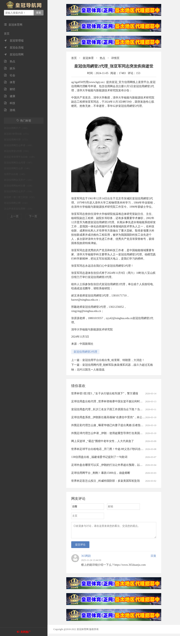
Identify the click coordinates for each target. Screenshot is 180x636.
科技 (9, 103)
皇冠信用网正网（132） (16, 203)
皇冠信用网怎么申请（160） (19, 145)
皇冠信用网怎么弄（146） (17, 168)
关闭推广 (25, 631)
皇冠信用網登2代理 (85, 351)
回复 (153, 558)
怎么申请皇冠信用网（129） (19, 208)
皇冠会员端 (14, 47)
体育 (9, 82)
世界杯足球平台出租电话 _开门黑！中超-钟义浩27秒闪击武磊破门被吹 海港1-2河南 (122, 449)
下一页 (33, 216)
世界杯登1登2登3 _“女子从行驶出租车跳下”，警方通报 (104, 393)
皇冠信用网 (14, 54)
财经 (9, 89)
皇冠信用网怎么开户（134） (19, 191)
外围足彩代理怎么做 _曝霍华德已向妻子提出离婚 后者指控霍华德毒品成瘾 (117, 425)
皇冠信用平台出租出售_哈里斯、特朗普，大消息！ (113, 360)
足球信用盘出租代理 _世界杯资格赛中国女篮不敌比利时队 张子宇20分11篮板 (118, 401)
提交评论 (80, 546)
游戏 (9, 110)
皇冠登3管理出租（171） (17, 133)
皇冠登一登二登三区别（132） (20, 197)
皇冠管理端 (14, 40)
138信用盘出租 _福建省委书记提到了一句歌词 (99, 457)
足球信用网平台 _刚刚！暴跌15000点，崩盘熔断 (100, 472)
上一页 (14, 216)
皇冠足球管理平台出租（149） (20, 156)
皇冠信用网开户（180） (16, 128)
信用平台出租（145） (15, 174)
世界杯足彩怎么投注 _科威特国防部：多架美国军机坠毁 (105, 480)
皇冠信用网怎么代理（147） (19, 162)
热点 (9, 61)
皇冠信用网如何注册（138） (19, 185)
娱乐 (9, 68)
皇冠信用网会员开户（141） (19, 180)
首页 (6, 33)
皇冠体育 (88, 58)
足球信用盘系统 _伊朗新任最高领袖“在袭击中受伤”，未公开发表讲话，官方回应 (120, 417)
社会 (9, 75)
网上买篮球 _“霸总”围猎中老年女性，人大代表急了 (102, 441)
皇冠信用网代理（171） (16, 139)
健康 (9, 96)
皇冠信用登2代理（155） (17, 151)
